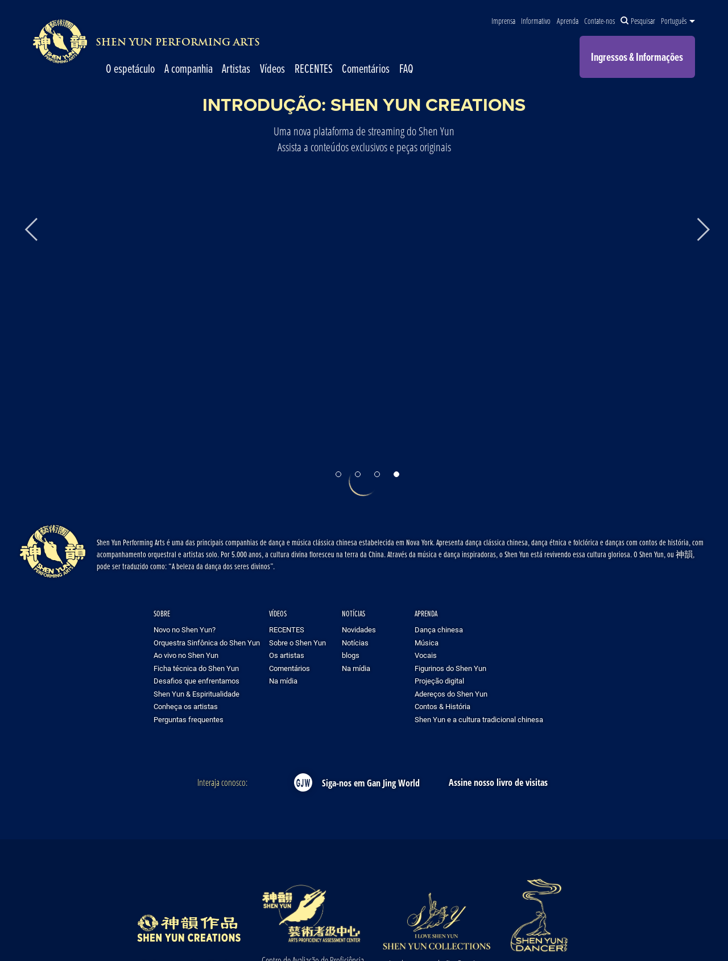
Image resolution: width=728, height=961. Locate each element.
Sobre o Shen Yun (297, 642)
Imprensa (503, 21)
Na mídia (283, 681)
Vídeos (272, 68)
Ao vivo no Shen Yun (186, 655)
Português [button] (678, 21)
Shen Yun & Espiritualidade (196, 694)
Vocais (426, 655)
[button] (338, 474)
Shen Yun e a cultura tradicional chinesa (479, 719)
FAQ (406, 68)
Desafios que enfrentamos (196, 681)
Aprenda (567, 21)
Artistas (236, 68)
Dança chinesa (439, 629)
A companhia (188, 68)
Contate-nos (599, 21)
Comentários (366, 68)
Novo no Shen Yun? (185, 629)
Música (427, 642)
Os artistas (286, 655)
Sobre (162, 613)
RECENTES (314, 68)
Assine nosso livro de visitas (498, 782)
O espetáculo (130, 68)
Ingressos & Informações (637, 57)
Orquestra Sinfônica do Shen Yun (207, 642)
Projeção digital (439, 681)
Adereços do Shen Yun (451, 694)
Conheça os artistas (186, 706)
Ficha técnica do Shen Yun (196, 668)
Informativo (536, 21)
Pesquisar (638, 21)
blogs (350, 655)
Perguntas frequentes (189, 719)
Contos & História (442, 706)
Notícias (353, 613)
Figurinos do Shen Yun (450, 668)
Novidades (359, 629)
